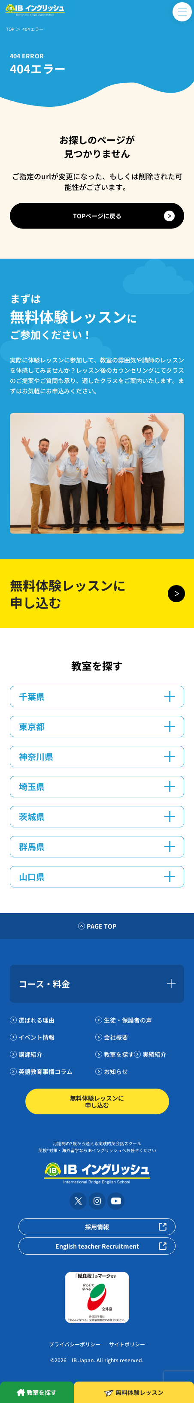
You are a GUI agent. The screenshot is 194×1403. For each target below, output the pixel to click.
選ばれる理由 (36, 1020)
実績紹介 (154, 1054)
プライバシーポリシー (74, 1344)
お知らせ (116, 1071)
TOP (10, 29)
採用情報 (97, 1226)
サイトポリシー (127, 1344)
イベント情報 (36, 1037)
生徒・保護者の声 (128, 1020)
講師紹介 (30, 1054)
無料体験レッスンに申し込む (97, 1101)
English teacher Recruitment (97, 1246)
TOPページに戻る (97, 215)
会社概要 (116, 1037)
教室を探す (119, 1054)
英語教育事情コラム (45, 1071)
